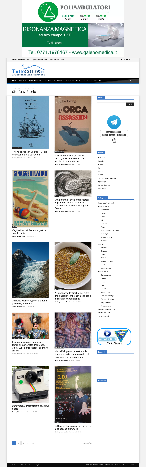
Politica (103, 258)
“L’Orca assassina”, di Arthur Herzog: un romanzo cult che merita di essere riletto (70, 158)
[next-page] (38, 443)
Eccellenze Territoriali (106, 203)
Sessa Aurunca (106, 306)
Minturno (101, 171)
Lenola (103, 289)
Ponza (100, 175)
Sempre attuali (103, 316)
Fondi (103, 282)
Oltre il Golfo (103, 271)
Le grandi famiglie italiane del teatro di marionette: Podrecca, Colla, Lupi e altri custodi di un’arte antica (30, 346)
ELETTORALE (109, 465)
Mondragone (105, 292)
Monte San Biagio (107, 295)
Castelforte (102, 158)
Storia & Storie (17, 148)
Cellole (103, 278)
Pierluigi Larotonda (18, 158)
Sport (103, 265)
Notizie (20, 88)
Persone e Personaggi (106, 309)
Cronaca (104, 251)
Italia (14, 297)
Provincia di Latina (107, 299)
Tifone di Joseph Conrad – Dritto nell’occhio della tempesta (29, 153)
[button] (131, 80)
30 (33, 443)
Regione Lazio (106, 302)
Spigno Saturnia (104, 185)
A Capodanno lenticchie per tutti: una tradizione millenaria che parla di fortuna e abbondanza (73, 296)
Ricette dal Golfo (104, 313)
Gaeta (57, 196)
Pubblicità (131, 465)
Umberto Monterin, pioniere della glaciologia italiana (29, 302)
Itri (99, 168)
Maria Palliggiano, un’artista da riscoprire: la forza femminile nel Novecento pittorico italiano (72, 354)
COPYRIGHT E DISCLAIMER (94, 465)
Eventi (103, 254)
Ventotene (102, 188)
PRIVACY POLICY (120, 465)
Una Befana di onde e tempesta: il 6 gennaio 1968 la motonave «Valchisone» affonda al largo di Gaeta (72, 204)
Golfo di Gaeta (103, 206)
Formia (15, 226)
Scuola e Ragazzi (107, 261)
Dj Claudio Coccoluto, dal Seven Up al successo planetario (73, 427)
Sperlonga (102, 182)
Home (14, 88)
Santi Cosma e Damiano (107, 178)
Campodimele (106, 275)
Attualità (104, 247)
